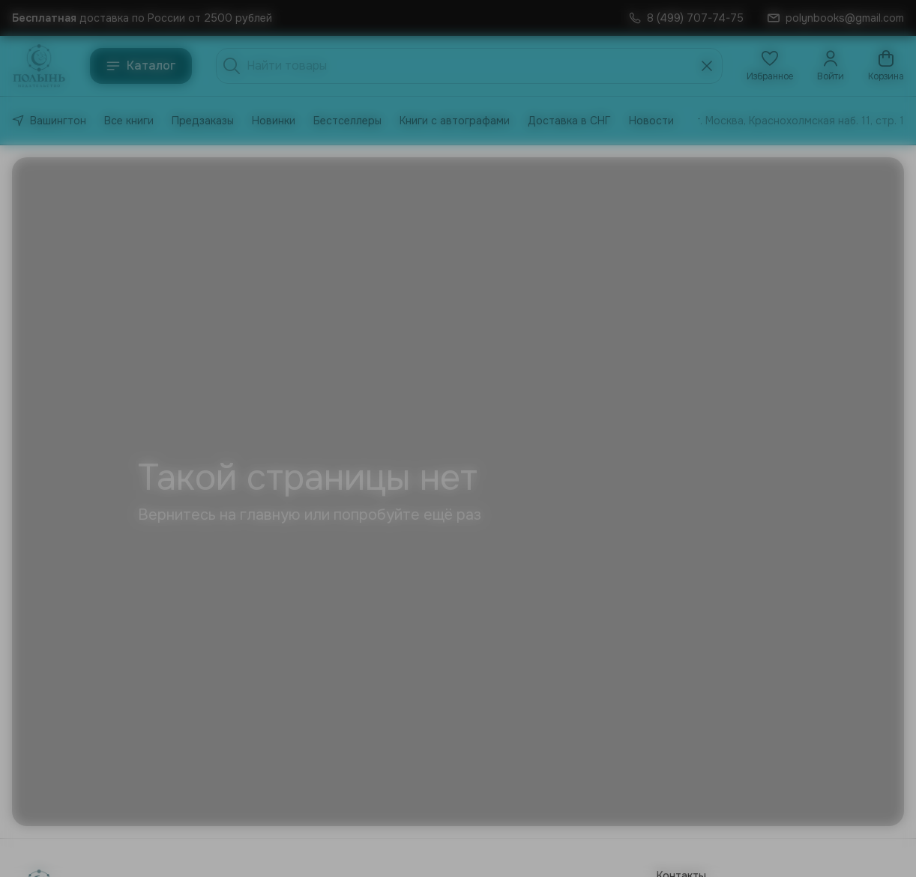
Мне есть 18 (392, 474)
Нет (524, 474)
